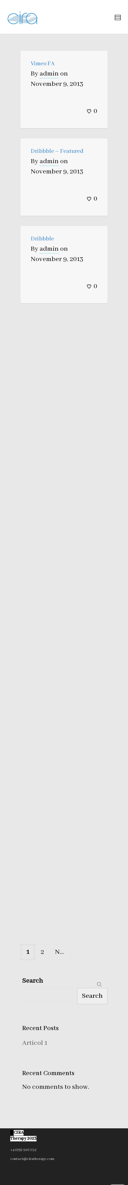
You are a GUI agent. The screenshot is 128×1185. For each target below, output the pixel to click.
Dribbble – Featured (57, 151)
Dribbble (42, 238)
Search (32, 981)
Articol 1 (34, 1043)
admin (49, 73)
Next (63, 951)
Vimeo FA (43, 63)
